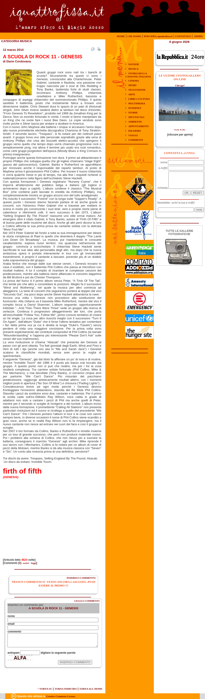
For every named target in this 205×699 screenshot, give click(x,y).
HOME (121, 36)
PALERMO (134, 130)
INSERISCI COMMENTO (81, 577)
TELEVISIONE (137, 89)
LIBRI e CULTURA (139, 98)
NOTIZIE (133, 64)
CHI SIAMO (134, 36)
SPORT (132, 85)
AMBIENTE (135, 121)
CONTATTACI (183, 36)
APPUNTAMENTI (138, 126)
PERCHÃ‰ (158, 36)
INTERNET (134, 108)
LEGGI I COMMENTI (86, 600)
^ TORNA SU (44, 688)
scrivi (26, 563)
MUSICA (133, 68)
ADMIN (198, 36)
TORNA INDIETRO (66, 688)
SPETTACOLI (136, 117)
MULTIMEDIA (136, 103)
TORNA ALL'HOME (90, 688)
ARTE (131, 94)
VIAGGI (133, 135)
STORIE (133, 112)
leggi (33, 563)
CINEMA (133, 80)
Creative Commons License (60, 696)
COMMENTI (135, 139)
